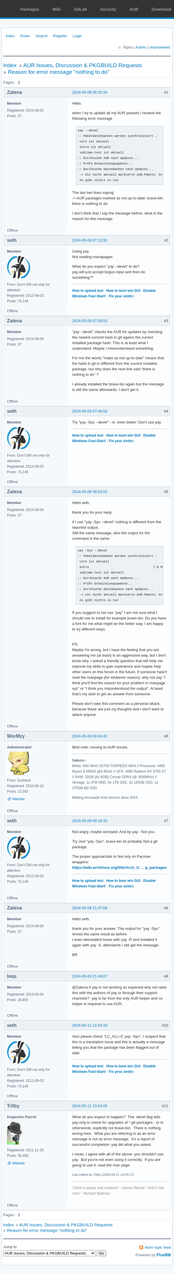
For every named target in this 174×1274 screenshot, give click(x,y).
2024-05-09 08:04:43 (89, 736)
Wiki (56, 9)
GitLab (80, 9)
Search (41, 36)
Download (161, 9)
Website (18, 799)
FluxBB (164, 1254)
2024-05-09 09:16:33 (89, 821)
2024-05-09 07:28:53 (89, 321)
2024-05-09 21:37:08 (89, 908)
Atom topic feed (158, 1247)
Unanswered (159, 47)
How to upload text (87, 291)
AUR (133, 9)
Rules (25, 36)
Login (77, 36)
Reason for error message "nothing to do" (58, 72)
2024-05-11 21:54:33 (89, 1025)
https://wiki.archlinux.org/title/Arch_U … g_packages (119, 867)
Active (140, 47)
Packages (29, 9)
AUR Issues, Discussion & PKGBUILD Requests (82, 65)
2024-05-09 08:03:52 (89, 491)
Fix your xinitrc (121, 296)
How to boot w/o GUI (123, 291)
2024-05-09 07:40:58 (89, 411)
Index (10, 36)
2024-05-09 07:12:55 (89, 240)
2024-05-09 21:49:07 (89, 976)
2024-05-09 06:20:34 (89, 92)
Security (108, 9)
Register (60, 36)
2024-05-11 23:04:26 (89, 1106)
